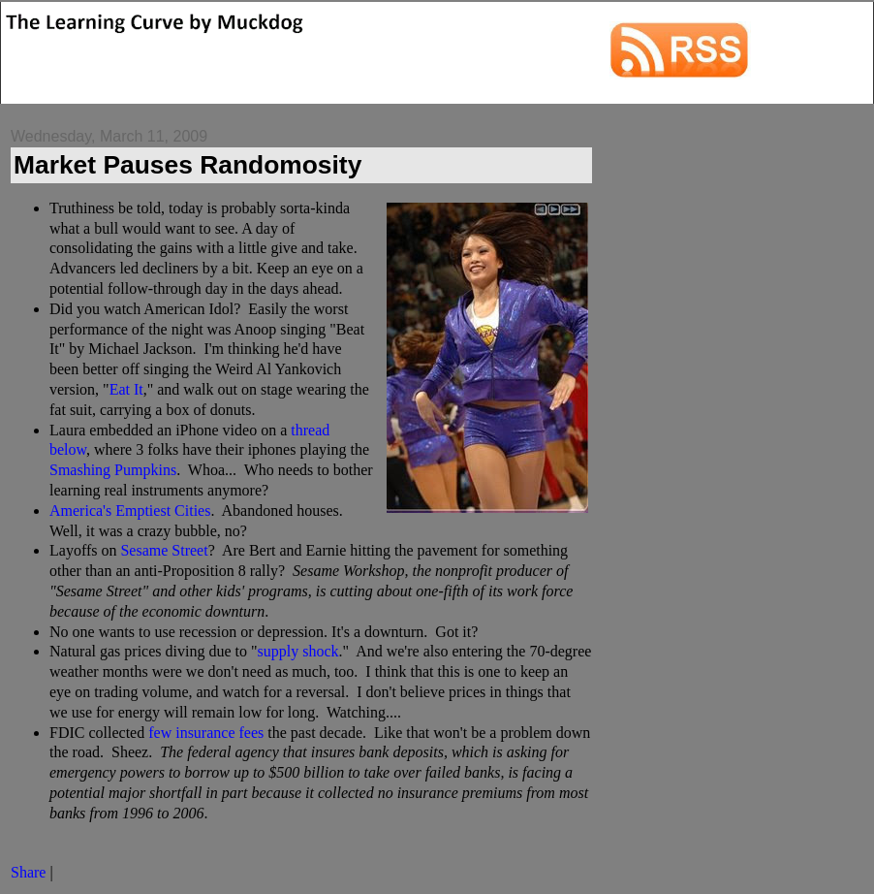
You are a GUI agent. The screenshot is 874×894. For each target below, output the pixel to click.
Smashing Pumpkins (112, 470)
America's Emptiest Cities (129, 510)
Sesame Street (163, 550)
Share (28, 872)
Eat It (126, 389)
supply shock (297, 651)
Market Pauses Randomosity (187, 164)
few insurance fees (206, 732)
